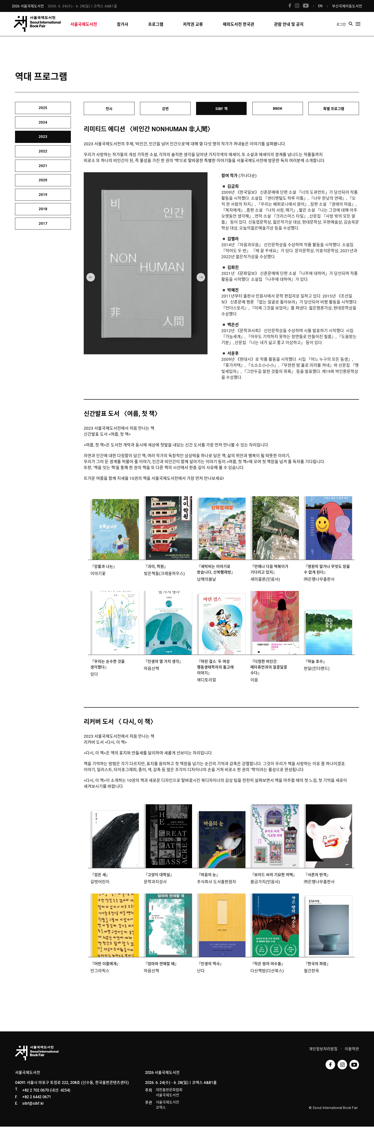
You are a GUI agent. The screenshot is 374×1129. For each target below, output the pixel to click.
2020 (43, 199)
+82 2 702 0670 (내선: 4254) (46, 1092)
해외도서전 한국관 (238, 28)
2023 (43, 145)
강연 (165, 110)
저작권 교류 (193, 28)
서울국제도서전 (83, 28)
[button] (90, 279)
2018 (43, 235)
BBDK (277, 109)
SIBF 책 (221, 110)
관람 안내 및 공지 (289, 28)
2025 (43, 109)
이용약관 (352, 1051)
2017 (43, 253)
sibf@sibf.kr (33, 1105)
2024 (43, 127)
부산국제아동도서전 (347, 6)
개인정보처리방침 (323, 1051)
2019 (43, 217)
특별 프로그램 (334, 110)
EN (320, 6)
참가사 (122, 28)
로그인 (343, 28)
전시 (109, 110)
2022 (43, 163)
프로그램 (155, 28)
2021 (43, 181)
